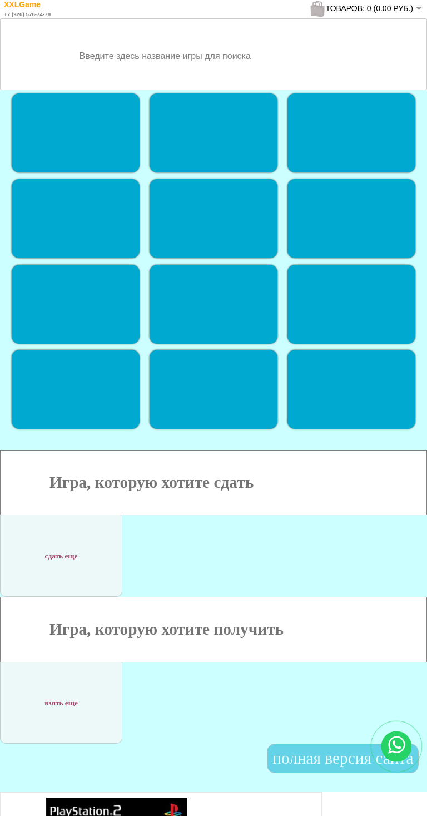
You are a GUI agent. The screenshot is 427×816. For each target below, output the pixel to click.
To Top (398, 796)
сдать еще (61, 550)
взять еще (61, 697)
